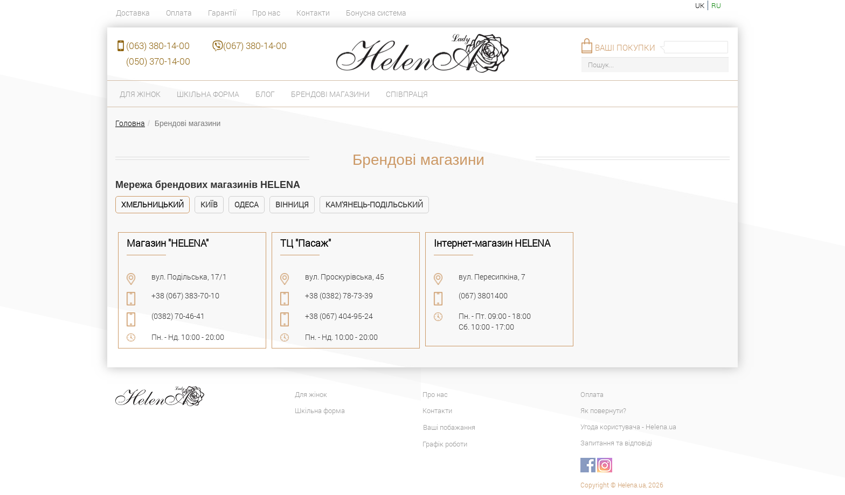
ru (716, 5)
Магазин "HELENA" (168, 242)
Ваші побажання (449, 427)
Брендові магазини (330, 94)
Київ (209, 204)
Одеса (246, 204)
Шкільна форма (208, 94)
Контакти (313, 13)
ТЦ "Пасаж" (305, 242)
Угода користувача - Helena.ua (628, 426)
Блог (265, 94)
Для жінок (140, 94)
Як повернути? (603, 410)
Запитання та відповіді (616, 443)
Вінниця (292, 204)
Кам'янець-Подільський (374, 204)
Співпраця (407, 94)
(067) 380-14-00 (255, 45)
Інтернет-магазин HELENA (492, 242)
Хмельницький (152, 204)
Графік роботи (444, 444)
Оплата (179, 13)
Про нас (266, 13)
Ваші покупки (625, 47)
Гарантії (222, 13)
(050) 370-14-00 (158, 61)
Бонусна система (376, 13)
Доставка (133, 13)
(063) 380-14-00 (158, 45)
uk (699, 5)
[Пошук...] (655, 65)
